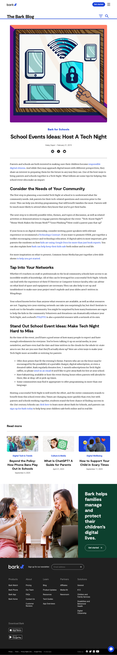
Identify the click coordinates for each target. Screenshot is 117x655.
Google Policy (38, 652)
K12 (79, 590)
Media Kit (64, 590)
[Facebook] (52, 151)
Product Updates (50, 590)
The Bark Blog (21, 16)
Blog (45, 585)
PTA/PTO (41, 317)
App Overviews (49, 604)
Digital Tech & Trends (22, 456)
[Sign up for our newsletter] (67, 567)
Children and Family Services (83, 596)
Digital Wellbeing (94, 456)
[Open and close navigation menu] (108, 4)
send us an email (42, 371)
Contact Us (30, 599)
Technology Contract (49, 235)
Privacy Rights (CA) (26, 652)
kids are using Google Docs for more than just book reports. (70, 243)
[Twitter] (58, 151)
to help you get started (28, 258)
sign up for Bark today (21, 408)
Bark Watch (13, 585)
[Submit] (80, 567)
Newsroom (64, 595)
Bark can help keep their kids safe (49, 246)
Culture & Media (58, 456)
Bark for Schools (58, 129)
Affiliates (63, 585)
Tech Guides (48, 599)
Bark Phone (13, 590)
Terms (17, 652)
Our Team (30, 590)
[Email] (64, 151)
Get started (98, 4)
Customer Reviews (30, 605)
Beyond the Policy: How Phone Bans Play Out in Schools (22, 464)
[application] (111, 649)
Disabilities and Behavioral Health (83, 604)
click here (44, 405)
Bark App (12, 595)
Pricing (29, 585)
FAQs (28, 595)
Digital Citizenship (81, 612)
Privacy (11, 652)
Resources (47, 595)
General (80, 585)
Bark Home (13, 599)
